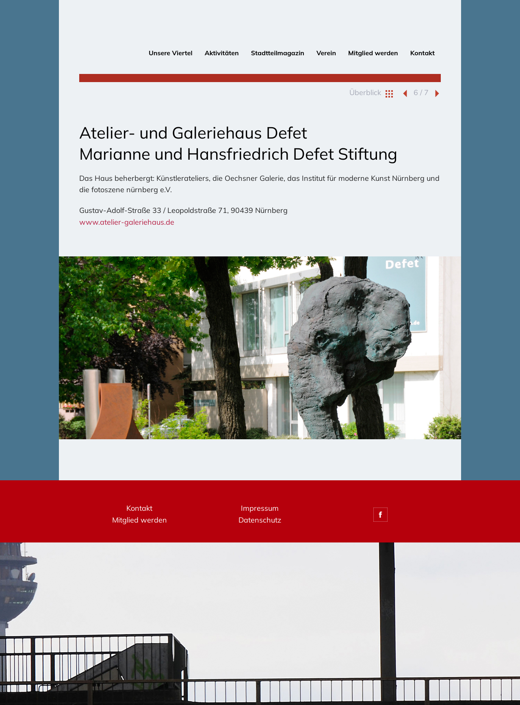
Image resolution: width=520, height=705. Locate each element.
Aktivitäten (222, 53)
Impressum (260, 508)
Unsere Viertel (171, 53)
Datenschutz (259, 520)
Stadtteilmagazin (277, 53)
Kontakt (422, 53)
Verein (326, 53)
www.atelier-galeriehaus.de (126, 222)
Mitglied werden (373, 53)
